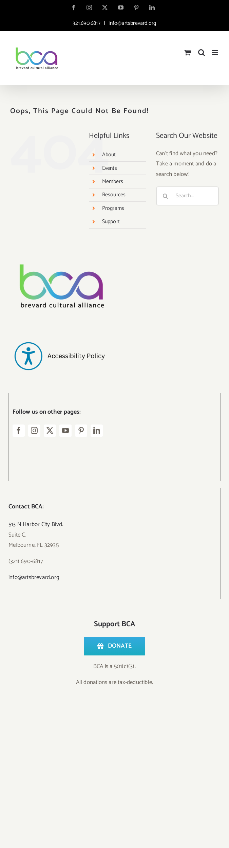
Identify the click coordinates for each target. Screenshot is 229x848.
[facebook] (19, 431)
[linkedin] (97, 431)
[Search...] (187, 195)
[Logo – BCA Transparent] (59, 255)
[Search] (165, 195)
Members (112, 181)
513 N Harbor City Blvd (35, 524)
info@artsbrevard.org (131, 23)
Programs (113, 208)
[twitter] (50, 431)
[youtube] (65, 431)
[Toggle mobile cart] (187, 52)
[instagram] (34, 431)
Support (111, 221)
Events (109, 168)
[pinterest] (81, 431)
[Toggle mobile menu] (215, 52)
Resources (114, 194)
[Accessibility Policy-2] (59, 328)
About (109, 154)
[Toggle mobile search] (201, 52)
